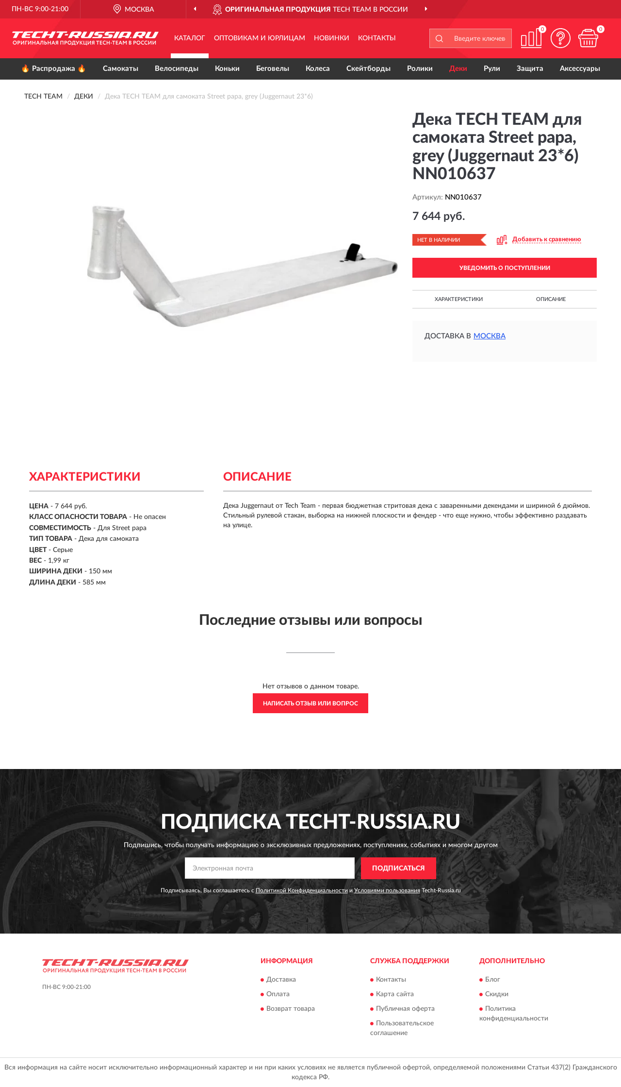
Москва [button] (490, 336)
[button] (560, 38)
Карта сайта (395, 994)
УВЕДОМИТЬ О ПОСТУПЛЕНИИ (504, 268)
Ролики (420, 68)
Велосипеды (176, 68)
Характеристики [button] (459, 299)
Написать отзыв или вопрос (310, 703)
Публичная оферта (405, 1009)
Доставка (281, 980)
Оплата (278, 994)
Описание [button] (551, 299)
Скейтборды (368, 68)
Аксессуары (580, 68)
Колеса (318, 68)
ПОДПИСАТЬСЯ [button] (398, 868)
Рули (492, 68)
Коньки (227, 68)
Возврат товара (290, 1009)
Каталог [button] (189, 38)
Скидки (496, 994)
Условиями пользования (387, 890)
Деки (458, 68)
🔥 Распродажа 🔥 (53, 68)
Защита (530, 68)
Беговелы (272, 68)
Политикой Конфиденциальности (302, 890)
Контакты (377, 38)
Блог (492, 980)
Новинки (331, 38)
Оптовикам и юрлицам (259, 38)
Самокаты (120, 68)
